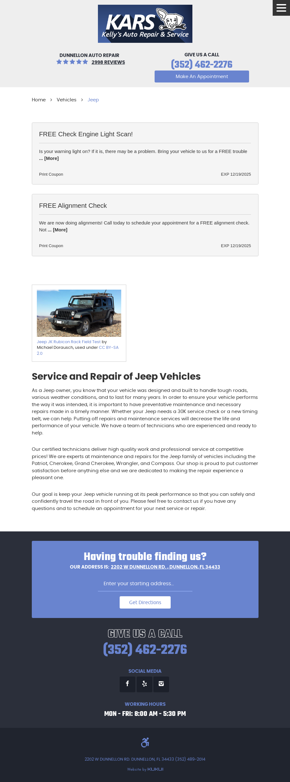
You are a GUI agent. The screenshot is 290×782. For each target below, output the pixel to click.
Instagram (161, 684)
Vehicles (67, 100)
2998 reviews (108, 62)
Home (39, 100)
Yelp (144, 684)
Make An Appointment (202, 76)
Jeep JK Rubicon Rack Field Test (69, 342)
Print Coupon (51, 174)
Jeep (93, 100)
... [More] (49, 158)
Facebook (127, 684)
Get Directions (145, 602)
